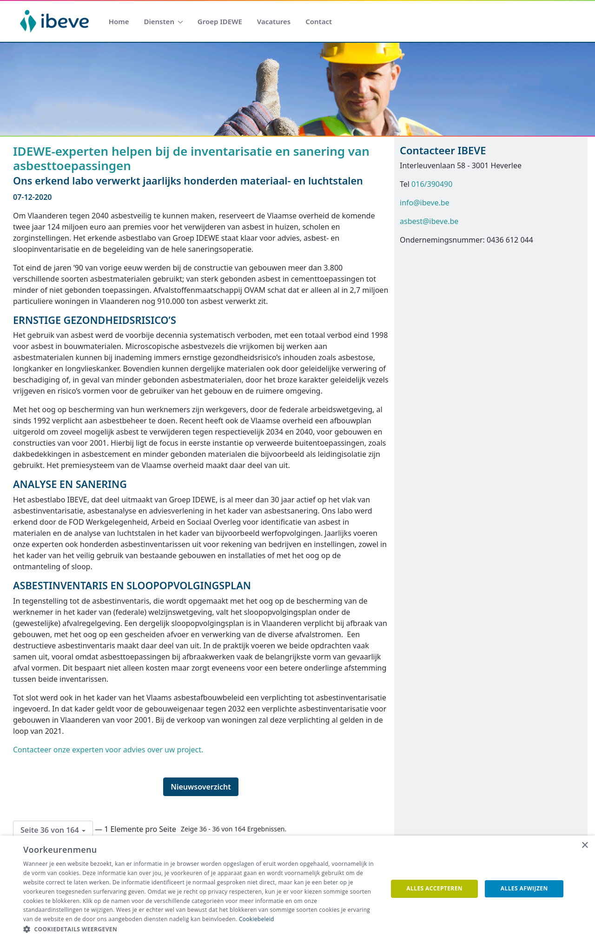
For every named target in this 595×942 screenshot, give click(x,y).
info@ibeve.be (425, 203)
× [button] (584, 845)
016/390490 (431, 184)
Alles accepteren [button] (434, 888)
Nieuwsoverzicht (201, 787)
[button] (200, 929)
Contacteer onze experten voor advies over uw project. (108, 749)
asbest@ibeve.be (429, 221)
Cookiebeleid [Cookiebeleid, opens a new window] (256, 919)
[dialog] (297, 889)
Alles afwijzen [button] (524, 888)
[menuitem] (119, 22)
